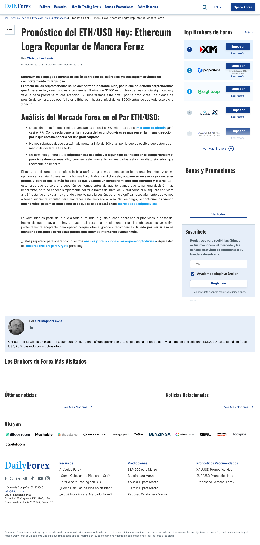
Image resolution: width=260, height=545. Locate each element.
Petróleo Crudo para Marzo (147, 494)
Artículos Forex (70, 469)
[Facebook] (6, 478)
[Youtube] (40, 478)
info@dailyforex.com (16, 491)
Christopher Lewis (48, 321)
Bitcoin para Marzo (141, 476)
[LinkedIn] (18, 478)
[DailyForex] (27, 466)
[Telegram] (25, 478)
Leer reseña (238, 53)
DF (6, 18)
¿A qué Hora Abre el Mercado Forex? (85, 494)
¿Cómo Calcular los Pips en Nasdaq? (85, 488)
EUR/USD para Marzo (143, 488)
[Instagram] (48, 478)
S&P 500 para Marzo (142, 469)
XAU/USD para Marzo (143, 482)
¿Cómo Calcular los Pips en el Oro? (84, 476)
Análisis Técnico (20, 18)
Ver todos (218, 214)
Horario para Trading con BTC (80, 482)
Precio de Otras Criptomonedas (50, 18)
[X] (11, 478)
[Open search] (204, 7)
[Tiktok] (32, 478)
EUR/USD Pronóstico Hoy (214, 476)
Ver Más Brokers (215, 148)
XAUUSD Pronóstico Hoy (214, 469)
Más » (249, 32)
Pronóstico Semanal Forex (215, 482)
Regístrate (218, 283)
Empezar (238, 46)
